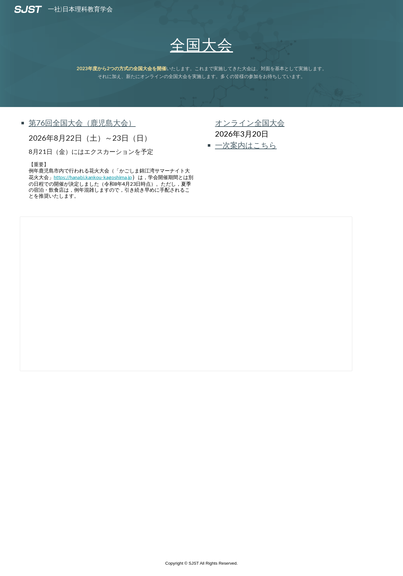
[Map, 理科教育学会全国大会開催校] (170, 464)
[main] (201, 53)
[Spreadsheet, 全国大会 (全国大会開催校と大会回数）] (186, 294)
